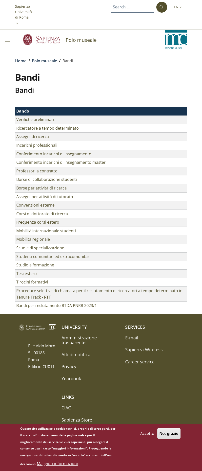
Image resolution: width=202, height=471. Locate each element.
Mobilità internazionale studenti (46, 231)
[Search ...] (161, 7)
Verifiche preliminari (35, 119)
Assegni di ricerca (32, 136)
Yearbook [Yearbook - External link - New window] (71, 378)
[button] (23, 15)
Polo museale (44, 61)
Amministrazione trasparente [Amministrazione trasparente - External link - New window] (79, 340)
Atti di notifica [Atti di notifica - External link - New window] (75, 354)
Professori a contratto (37, 171)
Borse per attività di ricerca (41, 188)
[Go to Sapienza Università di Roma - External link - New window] (44, 40)
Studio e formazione (35, 265)
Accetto (147, 435)
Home (20, 61)
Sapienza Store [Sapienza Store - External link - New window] (76, 420)
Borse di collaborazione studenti (46, 179)
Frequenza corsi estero (37, 222)
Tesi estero (26, 273)
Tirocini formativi (32, 282)
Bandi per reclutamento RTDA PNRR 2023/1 (56, 305)
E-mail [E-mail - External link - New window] (131, 338)
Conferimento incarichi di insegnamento (53, 154)
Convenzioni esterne (35, 205)
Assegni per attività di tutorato (44, 196)
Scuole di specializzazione (40, 248)
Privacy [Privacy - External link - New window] (68, 366)
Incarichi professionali (36, 145)
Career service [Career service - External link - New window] (140, 362)
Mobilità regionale (33, 239)
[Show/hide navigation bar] (8, 41)
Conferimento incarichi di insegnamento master (61, 162)
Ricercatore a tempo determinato (47, 128)
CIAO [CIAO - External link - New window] (66, 408)
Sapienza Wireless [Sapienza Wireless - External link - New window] (144, 350)
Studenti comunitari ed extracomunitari (53, 256)
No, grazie (169, 435)
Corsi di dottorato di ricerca (42, 213)
